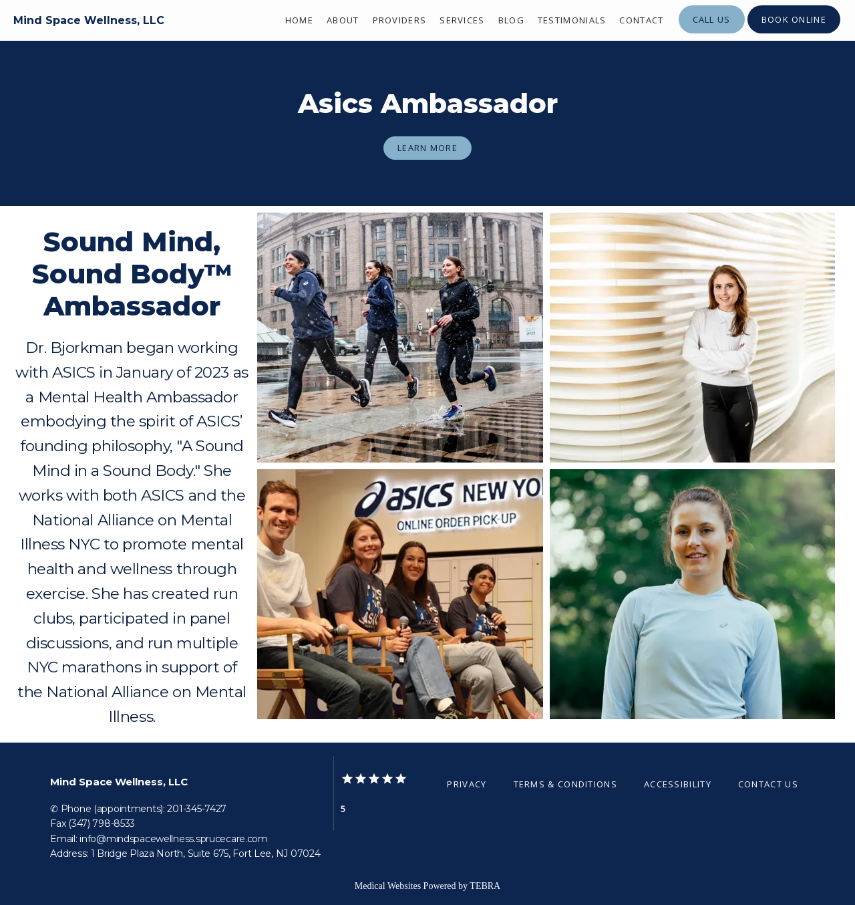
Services (462, 20)
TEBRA (485, 886)
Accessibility (677, 784)
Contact (641, 20)
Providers (400, 20)
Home (299, 20)
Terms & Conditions (565, 784)
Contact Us (768, 784)
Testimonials (572, 20)
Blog (511, 20)
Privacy (466, 784)
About (343, 20)
